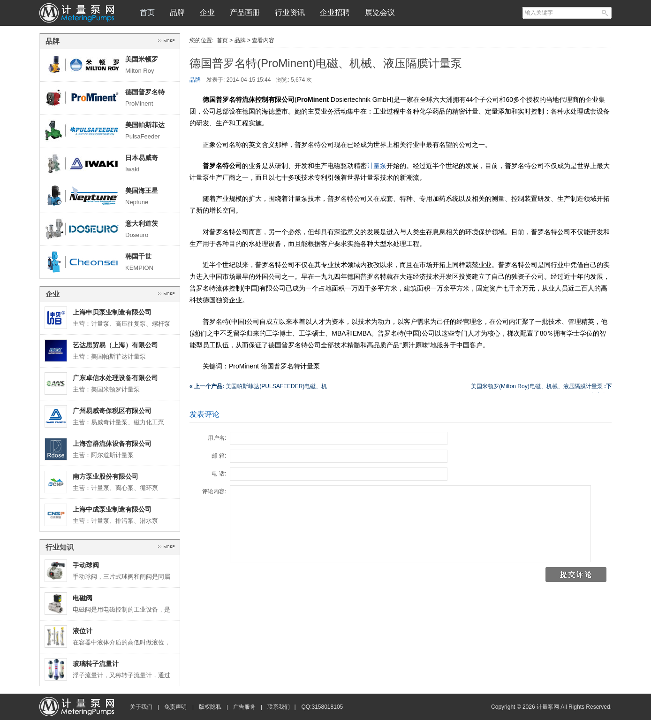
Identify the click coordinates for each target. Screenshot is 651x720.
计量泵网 (76, 13)
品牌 (177, 12)
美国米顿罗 (141, 59)
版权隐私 (210, 707)
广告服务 (244, 707)
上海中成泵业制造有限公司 (112, 509)
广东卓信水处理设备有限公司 (115, 378)
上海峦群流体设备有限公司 (112, 443)
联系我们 (278, 707)
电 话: (219, 473)
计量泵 (376, 165)
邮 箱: (219, 455)
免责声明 (175, 707)
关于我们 (141, 707)
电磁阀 (82, 598)
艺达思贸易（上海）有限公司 (115, 345)
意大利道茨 (141, 223)
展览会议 (380, 12)
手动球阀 (86, 565)
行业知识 (59, 547)
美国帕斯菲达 (145, 125)
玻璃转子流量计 (96, 663)
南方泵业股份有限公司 (105, 476)
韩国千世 (138, 256)
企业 (207, 12)
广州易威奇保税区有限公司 (112, 410)
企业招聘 (335, 12)
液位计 (82, 631)
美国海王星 (141, 190)
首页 (147, 12)
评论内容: (214, 491)
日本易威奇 (141, 157)
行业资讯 (290, 12)
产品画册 (245, 12)
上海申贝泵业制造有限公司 (112, 312)
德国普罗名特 (145, 92)
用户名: (217, 438)
